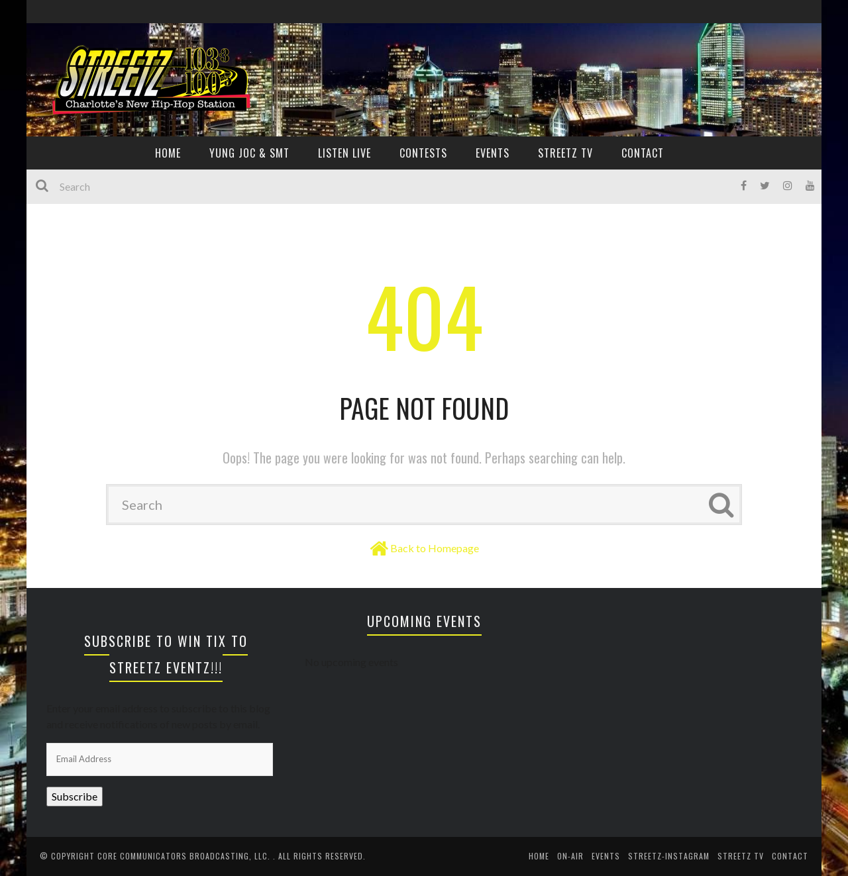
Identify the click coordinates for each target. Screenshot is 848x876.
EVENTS (492, 153)
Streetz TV (565, 153)
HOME (168, 153)
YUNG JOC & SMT (249, 153)
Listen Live (344, 153)
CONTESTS (423, 153)
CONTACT (642, 153)
